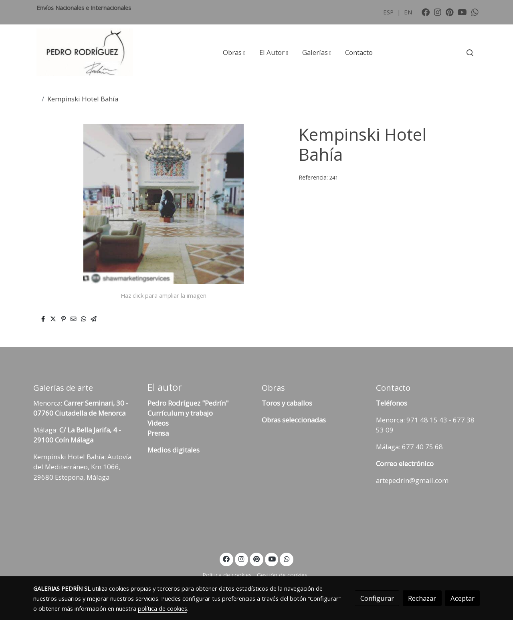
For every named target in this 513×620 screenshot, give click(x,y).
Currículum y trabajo (180, 413)
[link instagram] (437, 12)
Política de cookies (227, 575)
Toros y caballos (287, 403)
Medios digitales (173, 449)
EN (408, 12)
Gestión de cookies (282, 575)
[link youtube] (462, 12)
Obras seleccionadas (294, 419)
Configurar (377, 598)
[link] (84, 52)
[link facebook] (426, 12)
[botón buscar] (469, 52)
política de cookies (162, 608)
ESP (389, 12)
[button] (234, 52)
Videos (158, 423)
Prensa (158, 433)
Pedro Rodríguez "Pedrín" (187, 403)
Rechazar (422, 598)
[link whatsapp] (475, 12)
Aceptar (462, 598)
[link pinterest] (450, 12)
